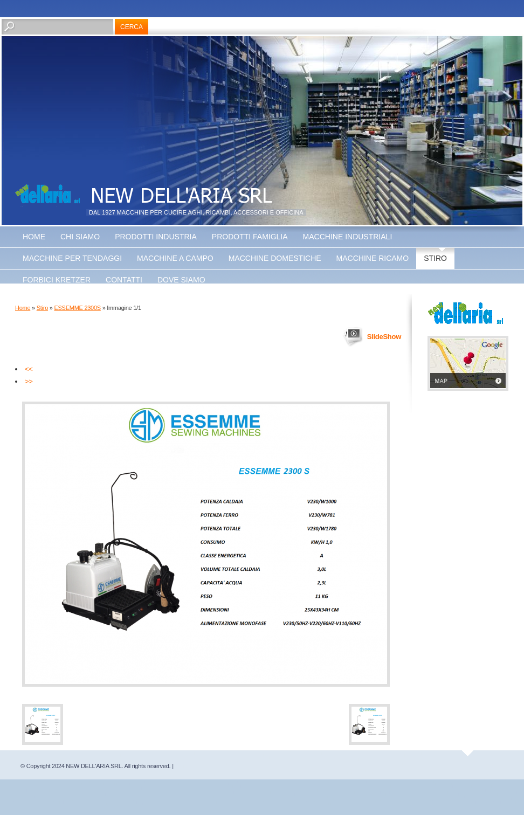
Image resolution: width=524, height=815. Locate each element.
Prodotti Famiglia (250, 236)
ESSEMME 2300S (77, 308)
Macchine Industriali (347, 236)
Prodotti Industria (156, 236)
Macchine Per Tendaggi (72, 258)
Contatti (124, 279)
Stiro (435, 258)
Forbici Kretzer (57, 279)
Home (34, 236)
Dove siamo (181, 279)
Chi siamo (80, 236)
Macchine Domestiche (275, 258)
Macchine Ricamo (372, 258)
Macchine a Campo (175, 258)
